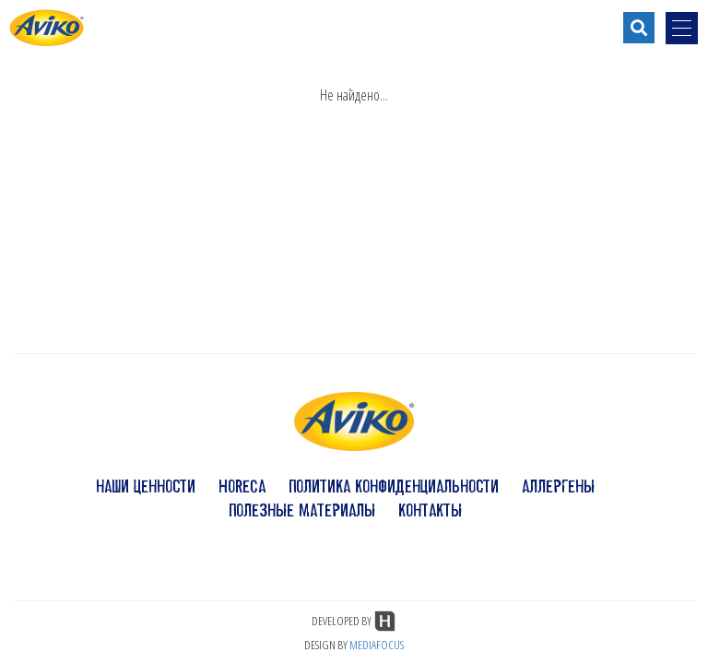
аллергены (558, 486)
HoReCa (242, 486)
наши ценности (145, 486)
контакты (430, 510)
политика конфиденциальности (394, 486)
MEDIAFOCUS (376, 644)
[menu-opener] (682, 28)
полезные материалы (302, 510)
